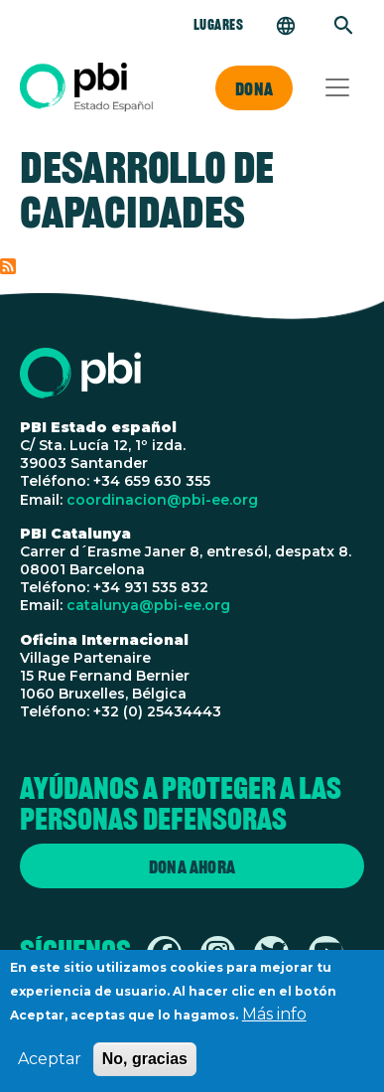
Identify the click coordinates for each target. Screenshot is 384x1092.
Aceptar (49, 1066)
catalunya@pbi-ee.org (148, 605)
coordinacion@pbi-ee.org (162, 500)
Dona (254, 88)
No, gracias (145, 1066)
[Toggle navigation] (337, 87)
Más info (274, 1022)
